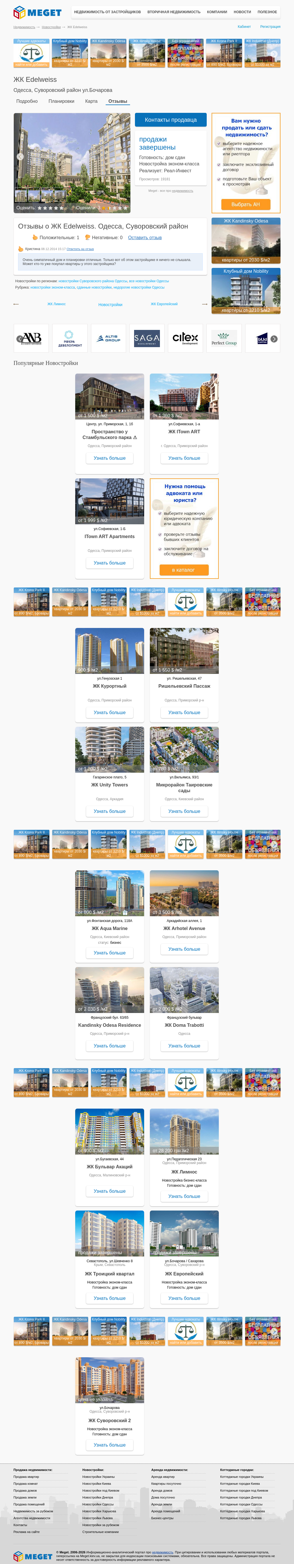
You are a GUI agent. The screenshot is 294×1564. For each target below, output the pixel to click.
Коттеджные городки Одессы (241, 1501)
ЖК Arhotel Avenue (184, 925)
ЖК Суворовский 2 (109, 1417)
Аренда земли (161, 1501)
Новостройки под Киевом (100, 1487)
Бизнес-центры (162, 1514)
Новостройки (51, 27)
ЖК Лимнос (56, 301)
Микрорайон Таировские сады (184, 784)
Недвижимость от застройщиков (107, 12)
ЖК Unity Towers (109, 781)
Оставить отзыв (145, 234)
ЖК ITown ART (184, 428)
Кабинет (244, 27)
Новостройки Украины (98, 1473)
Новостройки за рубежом (100, 1521)
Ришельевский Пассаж (184, 682)
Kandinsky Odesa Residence (109, 1021)
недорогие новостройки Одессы (139, 284)
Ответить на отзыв (80, 245)
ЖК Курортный (109, 682)
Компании (217, 12)
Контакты (20, 1521)
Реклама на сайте (26, 1528)
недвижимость (182, 187)
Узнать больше (109, 454)
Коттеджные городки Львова (241, 1514)
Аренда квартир (163, 1473)
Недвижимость (24, 27)
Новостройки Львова (97, 1514)
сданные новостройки (94, 284)
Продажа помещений (29, 1501)
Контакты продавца (171, 116)
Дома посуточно (163, 1494)
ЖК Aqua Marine (110, 925)
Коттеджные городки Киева (240, 1480)
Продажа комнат (25, 1480)
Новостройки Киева (96, 1480)
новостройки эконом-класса (52, 284)
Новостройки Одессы (98, 1501)
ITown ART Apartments (110, 533)
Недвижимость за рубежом (33, 1507)
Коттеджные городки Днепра (241, 1494)
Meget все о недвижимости (33, 1553)
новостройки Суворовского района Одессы (93, 278)
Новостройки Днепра (97, 1494)
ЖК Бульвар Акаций (109, 1163)
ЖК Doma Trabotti (184, 1021)
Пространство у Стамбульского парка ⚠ (109, 431)
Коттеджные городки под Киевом (244, 1487)
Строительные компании (100, 1528)
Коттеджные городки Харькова (242, 1507)
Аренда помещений (165, 1507)
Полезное (267, 12)
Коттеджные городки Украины (242, 1473)
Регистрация (270, 27)
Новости (242, 12)
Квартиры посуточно (166, 1480)
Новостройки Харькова (99, 1507)
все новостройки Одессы (149, 278)
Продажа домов (25, 1487)
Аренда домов (161, 1487)
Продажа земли (24, 1494)
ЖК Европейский (164, 301)
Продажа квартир (26, 1473)
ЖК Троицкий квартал (109, 1270)
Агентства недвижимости (31, 1514)
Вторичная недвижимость (174, 12)
